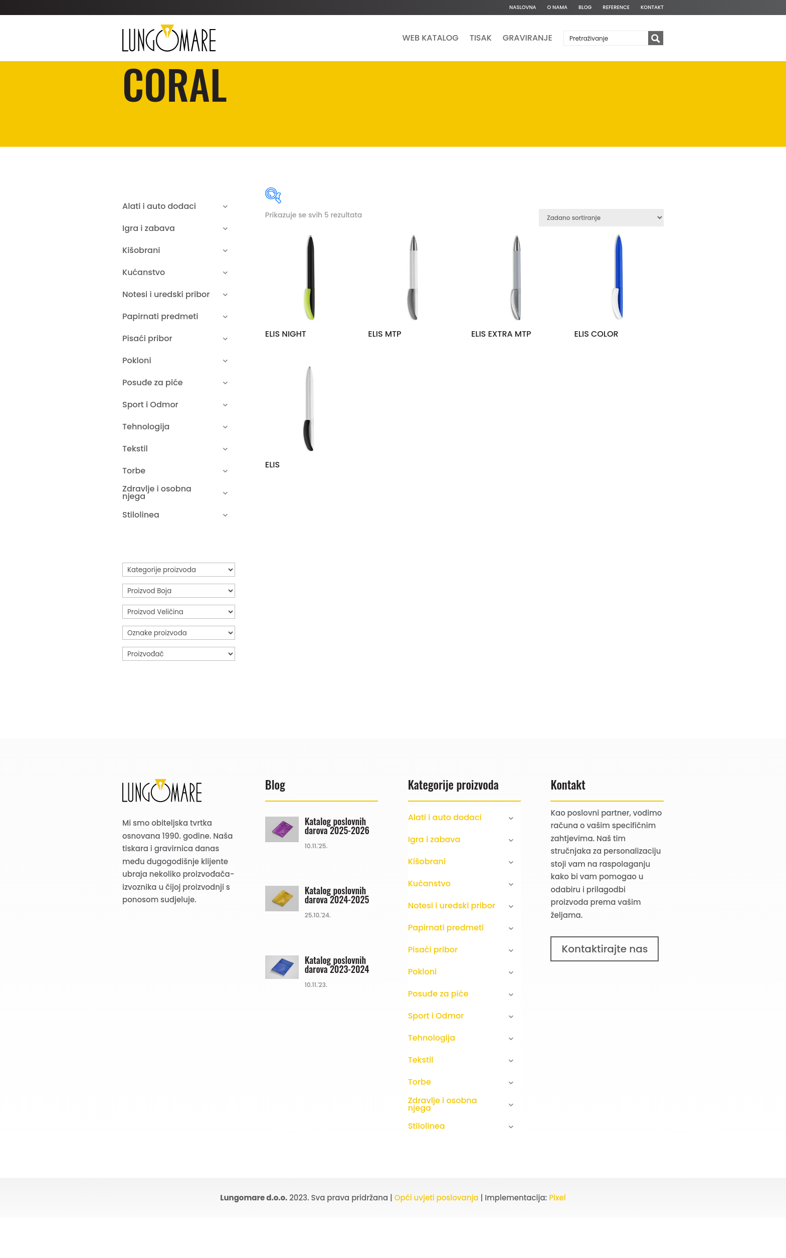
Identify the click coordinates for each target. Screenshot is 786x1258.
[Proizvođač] (178, 694)
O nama (557, 7)
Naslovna (522, 7)
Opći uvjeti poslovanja (437, 1238)
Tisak (481, 38)
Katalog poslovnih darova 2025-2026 (337, 866)
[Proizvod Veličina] (178, 652)
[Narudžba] (601, 258)
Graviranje (527, 38)
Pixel (557, 1238)
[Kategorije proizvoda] (178, 610)
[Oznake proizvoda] (178, 673)
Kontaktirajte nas (604, 989)
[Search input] (606, 38)
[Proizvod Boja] (178, 631)
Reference (616, 7)
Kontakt (652, 7)
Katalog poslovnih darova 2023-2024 (337, 1005)
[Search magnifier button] (655, 38)
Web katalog (431, 38)
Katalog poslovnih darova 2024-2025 (337, 935)
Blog (585, 7)
